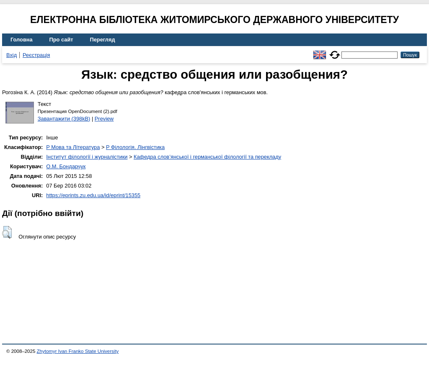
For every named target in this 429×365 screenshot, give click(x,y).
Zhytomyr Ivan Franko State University (78, 351)
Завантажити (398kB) (64, 119)
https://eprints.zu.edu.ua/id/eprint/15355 (93, 195)
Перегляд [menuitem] (102, 39)
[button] (7, 232)
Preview (104, 119)
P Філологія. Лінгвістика (135, 147)
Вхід (11, 55)
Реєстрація (36, 55)
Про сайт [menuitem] (61, 39)
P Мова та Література (73, 147)
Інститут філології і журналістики (86, 157)
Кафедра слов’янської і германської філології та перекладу (207, 157)
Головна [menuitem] (21, 39)
